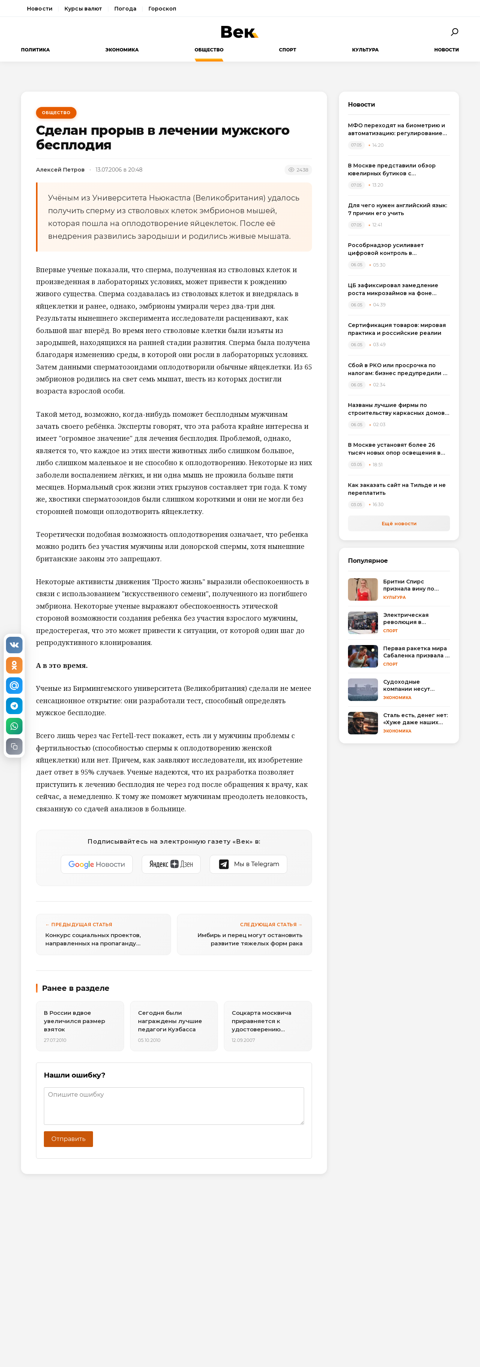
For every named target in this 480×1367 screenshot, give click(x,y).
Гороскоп (162, 8)
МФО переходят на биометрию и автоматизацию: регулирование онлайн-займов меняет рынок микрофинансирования (396, 129)
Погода (125, 8)
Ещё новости (399, 523)
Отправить (68, 1138)
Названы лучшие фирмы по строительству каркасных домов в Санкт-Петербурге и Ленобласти (399, 409)
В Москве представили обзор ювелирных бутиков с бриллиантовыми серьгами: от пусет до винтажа (393, 170)
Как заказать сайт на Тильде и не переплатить (397, 489)
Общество (209, 50)
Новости (39, 8)
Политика (35, 50)
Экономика (122, 50)
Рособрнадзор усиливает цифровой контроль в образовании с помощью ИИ (389, 249)
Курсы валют (83, 8)
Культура (365, 50)
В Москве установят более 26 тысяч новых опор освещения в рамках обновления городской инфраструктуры (394, 449)
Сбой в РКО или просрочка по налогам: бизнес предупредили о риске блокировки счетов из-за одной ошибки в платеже (397, 369)
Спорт (287, 50)
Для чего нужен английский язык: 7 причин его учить (397, 209)
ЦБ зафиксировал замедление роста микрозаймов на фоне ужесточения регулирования (393, 289)
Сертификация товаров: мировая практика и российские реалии (397, 329)
